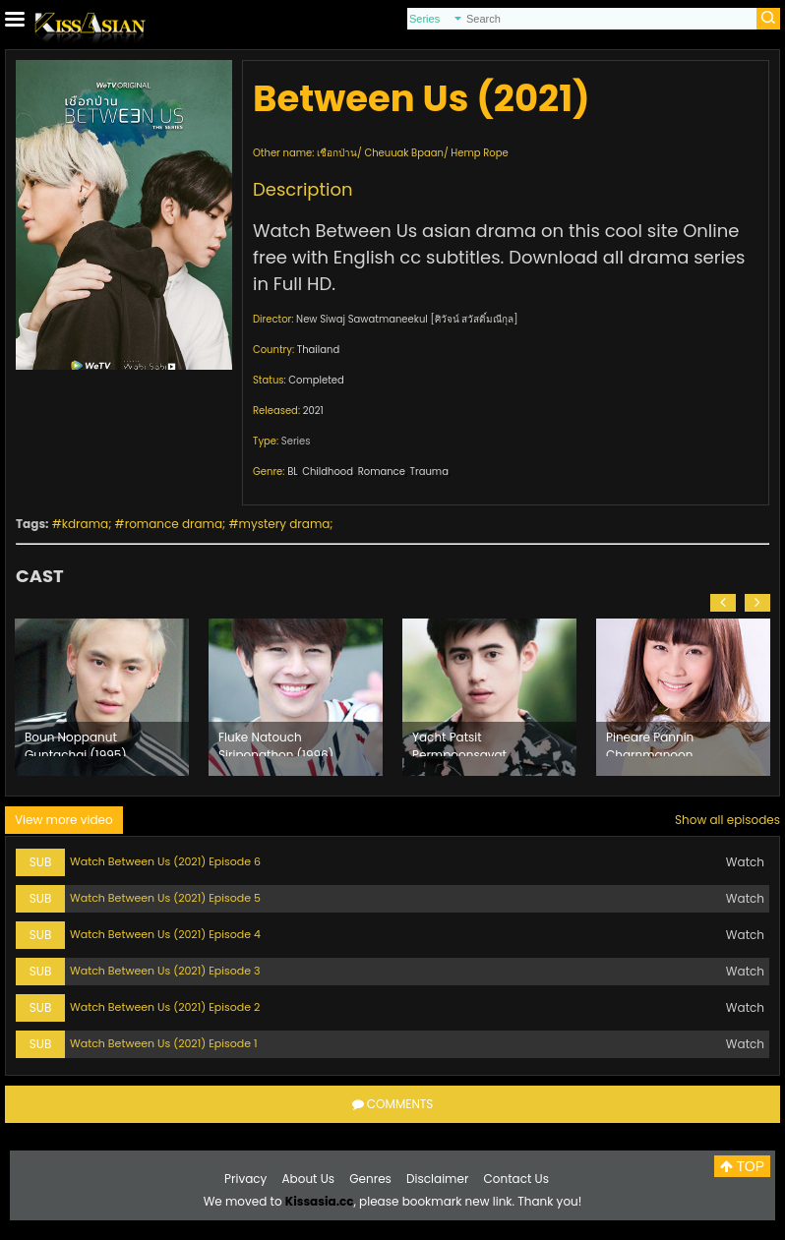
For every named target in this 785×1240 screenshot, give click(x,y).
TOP (742, 1166)
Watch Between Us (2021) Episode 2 (165, 1007)
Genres (370, 1178)
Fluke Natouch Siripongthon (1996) (275, 742)
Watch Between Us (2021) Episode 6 (165, 861)
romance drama (173, 523)
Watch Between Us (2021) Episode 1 (163, 1043)
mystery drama (285, 523)
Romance (381, 471)
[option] (102, 697)
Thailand (318, 349)
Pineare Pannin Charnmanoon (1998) (650, 742)
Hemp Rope (479, 153)
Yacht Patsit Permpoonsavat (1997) (459, 742)
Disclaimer (437, 1178)
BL (292, 471)
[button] (723, 603)
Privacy (245, 1178)
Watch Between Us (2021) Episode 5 (165, 898)
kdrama (85, 523)
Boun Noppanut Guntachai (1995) (76, 742)
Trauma (429, 471)
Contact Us (516, 1178)
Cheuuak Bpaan (404, 153)
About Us (308, 1178)
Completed (315, 380)
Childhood (327, 471)
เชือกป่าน (337, 153)
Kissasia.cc (319, 1201)
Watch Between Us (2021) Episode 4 (165, 934)
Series (296, 441)
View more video (64, 819)
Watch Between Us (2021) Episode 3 (165, 970)
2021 (313, 410)
